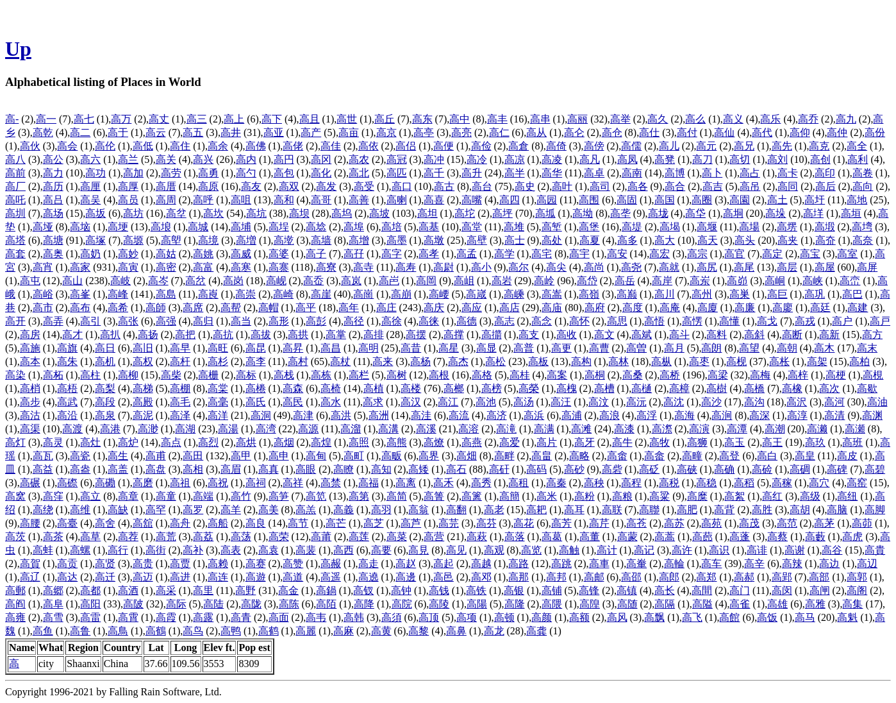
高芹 (599, 523)
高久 (657, 119)
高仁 (499, 132)
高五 (193, 132)
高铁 (476, 590)
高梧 (67, 388)
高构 (581, 361)
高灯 (15, 442)
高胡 (800, 509)
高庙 (552, 307)
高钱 (439, 590)
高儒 (631, 145)
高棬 (255, 388)
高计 (607, 550)
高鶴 (155, 630)
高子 (316, 253)
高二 (80, 132)
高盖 (118, 469)
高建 (857, 307)
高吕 (53, 199)
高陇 (251, 603)
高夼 (825, 240)
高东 (422, 119)
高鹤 (268, 630)
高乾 (43, 132)
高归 (203, 321)
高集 (852, 603)
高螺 (80, 550)
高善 (359, 199)
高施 (30, 348)
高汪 (561, 401)
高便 (443, 145)
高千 (434, 172)
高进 (180, 577)
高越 (481, 563)
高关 (166, 159)
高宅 (541, 253)
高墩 (434, 240)
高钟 (401, 590)
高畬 (617, 455)
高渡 (72, 428)
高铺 (552, 590)
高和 (284, 199)
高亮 (461, 132)
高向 (862, 186)
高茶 (53, 536)
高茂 (749, 523)
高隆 (514, 603)
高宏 (659, 253)
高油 (877, 401)
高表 (230, 550)
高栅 (208, 374)
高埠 (354, 226)
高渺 (148, 428)
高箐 (434, 496)
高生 (118, 455)
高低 (143, 145)
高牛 (622, 442)
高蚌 (43, 550)
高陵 (439, 603)
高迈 (143, 577)
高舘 (143, 523)
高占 (750, 172)
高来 (382, 361)
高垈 (695, 213)
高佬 (293, 145)
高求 (373, 401)
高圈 (702, 199)
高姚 (203, 253)
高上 (234, 119)
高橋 (754, 388)
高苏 (674, 523)
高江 (448, 401)
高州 (702, 294)
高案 (557, 374)
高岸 (662, 280)
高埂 (118, 226)
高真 (268, 469)
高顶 (429, 617)
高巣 (739, 294)
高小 (481, 267)
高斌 (641, 334)
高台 (482, 186)
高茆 (862, 523)
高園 (739, 199)
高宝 (810, 253)
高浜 (534, 415)
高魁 (847, 617)
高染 (15, 374)
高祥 (293, 482)
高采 (166, 590)
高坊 (133, 213)
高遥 (330, 577)
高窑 (857, 482)
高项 (466, 617)
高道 (293, 577)
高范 (787, 523)
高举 (620, 119)
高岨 (464, 280)
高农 (359, 159)
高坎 (213, 213)
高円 (284, 159)
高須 (391, 617)
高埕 (279, 226)
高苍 (636, 523)
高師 (155, 307)
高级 (810, 496)
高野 (245, 590)
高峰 (118, 294)
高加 (133, 172)
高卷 (862, 172)
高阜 (53, 603)
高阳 (90, 603)
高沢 (796, 401)
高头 (744, 240)
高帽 (268, 307)
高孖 (354, 253)
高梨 (105, 388)
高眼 (305, 469)
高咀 (241, 199)
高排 (373, 334)
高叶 (562, 186)
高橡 (792, 388)
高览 (531, 550)
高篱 (471, 496)
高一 (46, 119)
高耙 (536, 509)
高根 (439, 374)
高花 (523, 523)
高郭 (857, 577)
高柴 (171, 374)
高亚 (273, 132)
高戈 (767, 321)
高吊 (750, 186)
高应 (471, 307)
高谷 (832, 550)
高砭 (649, 469)
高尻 (707, 267)
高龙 (494, 630)
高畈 (391, 455)
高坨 (464, 213)
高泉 (105, 415)
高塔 (15, 240)
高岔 (195, 280)
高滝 (506, 428)
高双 (289, 186)
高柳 (128, 374)
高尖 (556, 267)
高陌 (326, 603)
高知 (381, 469)
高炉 (128, 442)
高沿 (67, 415)
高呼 (203, 199)
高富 (203, 267)
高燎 (434, 442)
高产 (311, 132)
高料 (716, 334)
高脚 (875, 509)
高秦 (556, 482)
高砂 (574, 469)
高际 (176, 603)
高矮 (418, 469)
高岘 (276, 280)
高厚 (128, 186)
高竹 (241, 496)
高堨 (670, 226)
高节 (298, 523)
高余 (218, 145)
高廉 (744, 307)
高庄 (386, 307)
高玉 (734, 442)
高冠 (396, 159)
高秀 (481, 482)
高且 (309, 119)
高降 (364, 603)
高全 (857, 145)
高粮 (622, 496)
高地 (857, 199)
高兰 (128, 159)
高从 (536, 132)
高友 (251, 186)
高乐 (770, 119)
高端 (203, 496)
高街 (155, 550)
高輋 (636, 563)
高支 (529, 334)
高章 (128, 496)
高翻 (456, 509)
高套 (15, 253)
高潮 (775, 428)
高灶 (90, 442)
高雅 (815, 603)
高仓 (612, 132)
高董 (589, 536)
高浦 (571, 415)
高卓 (594, 172)
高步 (30, 401)
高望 (749, 348)
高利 (857, 159)
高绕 (43, 509)
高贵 (143, 563)
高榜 (491, 388)
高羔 (305, 509)
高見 (418, 550)
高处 (552, 240)
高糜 (697, 496)
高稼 (782, 482)
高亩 (348, 132)
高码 (536, 469)
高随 (627, 603)
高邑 (443, 577)
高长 (664, 590)
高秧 (594, 482)
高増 (246, 240)
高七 (84, 119)
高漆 (624, 428)
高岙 (313, 280)
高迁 (105, 577)
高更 (561, 348)
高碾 (30, 482)
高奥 (53, 253)
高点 (171, 442)
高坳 (582, 213)
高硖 (687, 469)
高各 (637, 186)
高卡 (787, 172)
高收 (566, 334)
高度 (632, 307)
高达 (67, 577)
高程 (631, 482)
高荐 (128, 536)
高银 (514, 590)
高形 (279, 321)
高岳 (625, 280)
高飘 (654, 617)
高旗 (67, 348)
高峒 (775, 280)
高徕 (429, 321)
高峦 (850, 280)
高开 (15, 321)
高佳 (330, 145)
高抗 (223, 334)
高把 (185, 334)
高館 (729, 617)
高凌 (552, 159)
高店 (509, 307)
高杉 (218, 361)
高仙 (724, 132)
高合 (675, 186)
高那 (518, 577)
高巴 (852, 294)
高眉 (230, 469)
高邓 (481, 577)
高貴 (875, 550)
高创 (820, 159)
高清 (834, 415)
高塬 (133, 240)
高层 (787, 267)
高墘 (284, 240)
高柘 (53, 374)
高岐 (120, 280)
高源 (308, 428)
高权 (143, 361)
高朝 (787, 348)
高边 (829, 563)
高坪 (502, 213)
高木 (824, 348)
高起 (443, 563)
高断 (792, 334)
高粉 (584, 496)
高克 (819, 145)
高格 (482, 374)
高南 (632, 172)
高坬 (545, 213)
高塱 (171, 240)
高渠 (30, 428)
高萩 (477, 536)
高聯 (649, 509)
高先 (782, 145)
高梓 (798, 374)
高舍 (105, 523)
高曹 (599, 348)
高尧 (631, 267)
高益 (43, 469)
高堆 (514, 226)
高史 (525, 186)
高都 (90, 590)
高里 (203, 590)
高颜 (541, 617)
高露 (203, 617)
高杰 (458, 361)
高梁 (718, 374)
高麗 (305, 630)
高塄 (787, 226)
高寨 (279, 267)
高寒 (241, 267)
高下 (271, 119)
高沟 (754, 401)
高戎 (805, 321)
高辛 (754, 563)
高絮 (734, 496)
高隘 (702, 603)
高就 (669, 267)
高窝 (15, 496)
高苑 (711, 523)
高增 (359, 240)
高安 (617, 253)
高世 (346, 119)
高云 (155, 132)
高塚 (95, 240)
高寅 (128, 267)
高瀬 (855, 428)
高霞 (166, 617)
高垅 (658, 213)
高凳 (664, 159)
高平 (305, 307)
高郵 (15, 590)
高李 (255, 361)
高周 (166, 199)
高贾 (180, 563)
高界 (429, 455)
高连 (218, 577)
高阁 (857, 590)
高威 (241, 253)
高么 (695, 119)
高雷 (90, 617)
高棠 (218, 388)
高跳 (561, 563)
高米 (546, 496)
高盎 (80, 469)
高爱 (509, 442)
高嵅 (476, 294)
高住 (180, 145)
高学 (504, 253)
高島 (166, 294)
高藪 (815, 536)
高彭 (316, 321)
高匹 (396, 172)
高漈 (662, 428)
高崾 (439, 294)
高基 (429, 226)
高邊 (405, 577)
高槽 (604, 388)
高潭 (737, 428)
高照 (359, 442)
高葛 (552, 536)
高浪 (609, 415)
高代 (762, 132)
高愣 (692, 321)
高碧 (875, 469)
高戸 (880, 321)
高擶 (491, 334)
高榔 (454, 388)
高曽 (636, 348)
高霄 (128, 617)
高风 (617, 617)
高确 (724, 469)
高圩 (814, 199)
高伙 (30, 145)
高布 (80, 307)
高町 (354, 455)
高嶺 (589, 294)
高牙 (584, 442)
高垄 (620, 213)
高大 (664, 240)
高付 (687, 132)
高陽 (477, 603)
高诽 (757, 550)
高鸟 (193, 630)
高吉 (712, 186)
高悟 (654, 321)
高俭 (481, 145)
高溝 (388, 428)
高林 (618, 361)
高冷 (477, 159)
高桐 (595, 374)
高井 (230, 132)
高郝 (744, 577)
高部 (819, 577)
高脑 (837, 509)
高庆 (434, 307)
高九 (846, 119)
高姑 (166, 253)
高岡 (426, 280)
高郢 (782, 577)
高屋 (825, 267)
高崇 (245, 294)
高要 (381, 550)
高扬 (148, 334)
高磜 (67, 482)
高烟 (284, 442)
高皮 (847, 455)
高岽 (700, 280)
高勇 (208, 172)
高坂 (95, 213)
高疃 (692, 455)
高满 (544, 428)
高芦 (411, 523)
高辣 (792, 563)
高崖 (321, 294)
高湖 (185, 428)
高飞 (692, 617)
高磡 (105, 482)
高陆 (213, 603)
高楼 (411, 388)
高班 (852, 442)
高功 (95, 172)
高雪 (53, 617)
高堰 (707, 226)
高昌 (330, 348)
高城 (198, 226)
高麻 (343, 630)
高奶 (90, 253)
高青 (241, 617)
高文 (604, 334)
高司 (600, 186)
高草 (90, 536)
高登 (729, 455)
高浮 (646, 415)
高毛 (180, 401)
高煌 (321, 442)
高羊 (230, 509)
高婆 (279, 253)
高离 (405, 482)
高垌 (733, 213)
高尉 (443, 267)
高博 (675, 172)
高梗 (835, 374)
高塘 (53, 240)
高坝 (299, 213)
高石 (456, 469)
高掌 (336, 334)
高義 (343, 509)
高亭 (423, 132)
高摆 (416, 334)
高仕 (649, 132)
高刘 (777, 159)
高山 (72, 280)
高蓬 (739, 536)
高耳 (574, 509)
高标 (246, 374)
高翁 (418, 509)
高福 (368, 482)
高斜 (754, 334)
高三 (197, 119)
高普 (523, 348)
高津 (303, 415)
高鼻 (456, 630)
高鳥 (118, 630)
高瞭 (343, 469)
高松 (495, 361)
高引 (90, 321)
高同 (787, 186)
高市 (43, 307)
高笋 (279, 496)
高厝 (166, 186)
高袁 (268, 550)
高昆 (255, 348)
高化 (321, 172)
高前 (15, 172)
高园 (546, 199)
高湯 (228, 428)
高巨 (777, 294)
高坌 (176, 213)
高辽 (30, 577)
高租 (518, 482)
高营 (434, 536)
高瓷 (80, 455)
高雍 (15, 617)
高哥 (321, 199)
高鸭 (230, 630)
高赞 (293, 563)
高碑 (837, 469)
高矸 (499, 469)
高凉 (514, 159)
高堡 (589, 226)
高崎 (283, 294)
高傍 (594, 145)
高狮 (697, 442)
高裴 (305, 550)
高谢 (794, 550)
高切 (739, 159)
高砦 (612, 469)
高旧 (143, 348)
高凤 (627, 159)
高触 (569, 550)
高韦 (316, 617)
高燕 (471, 442)
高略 (579, 455)
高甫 (155, 455)
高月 (674, 348)
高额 (579, 617)
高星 (448, 348)
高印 (825, 172)
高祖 (180, 482)
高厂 (15, 186)
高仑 (574, 132)
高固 (627, 199)
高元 (706, 145)
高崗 (363, 294)
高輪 (674, 563)
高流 (459, 415)
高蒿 (664, 536)
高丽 (577, 119)
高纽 (847, 496)
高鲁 (80, 630)
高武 (67, 401)
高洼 (421, 415)
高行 (118, 550)
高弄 (53, 321)
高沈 (673, 401)
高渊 (872, 415)
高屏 (867, 267)
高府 (595, 307)
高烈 (208, 442)
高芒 (336, 523)
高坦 (427, 213)
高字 (391, 253)
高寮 (326, 267)
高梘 (873, 374)
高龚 (536, 630)
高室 (847, 253)
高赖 (218, 563)
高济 (496, 415)
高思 (617, 321)
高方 (872, 334)
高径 (354, 321)
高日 (105, 348)
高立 (90, 496)
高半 (514, 172)
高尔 (518, 267)
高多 (627, 240)
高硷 (762, 469)
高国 (664, 199)
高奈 (862, 240)
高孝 (429, 253)
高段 (105, 401)
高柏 (859, 361)
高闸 (819, 590)
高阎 (15, 603)
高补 (193, 550)
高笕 (316, 496)
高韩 (354, 617)
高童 (166, 496)
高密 (166, 267)
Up (18, 48)
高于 (118, 132)
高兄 (744, 145)
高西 (343, 550)
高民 (293, 401)
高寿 (405, 267)
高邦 (556, 577)
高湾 (266, 428)
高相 (193, 469)
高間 (702, 590)
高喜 (434, 199)
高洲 (379, 415)
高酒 (128, 590)
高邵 (631, 577)
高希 (118, 307)
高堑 (552, 226)
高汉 (411, 401)
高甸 (316, 455)
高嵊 (514, 294)
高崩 (401, 294)
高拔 (261, 334)
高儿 (669, 145)
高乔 (808, 119)
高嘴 (471, 199)
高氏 (255, 401)
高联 (612, 509)
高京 (386, 132)
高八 (15, 159)
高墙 (321, 240)
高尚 (594, 267)
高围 (589, 199)
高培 (391, 226)
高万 (121, 119)
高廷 (820, 307)
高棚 (180, 388)
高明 (368, 348)
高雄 (777, 603)
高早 (180, 348)
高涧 (721, 415)
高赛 (255, 563)
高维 (80, 509)
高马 (805, 617)
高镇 (627, 590)
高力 (53, 172)
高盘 (155, 469)
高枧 (736, 361)
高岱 (587, 280)
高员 (128, 199)
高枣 (699, 361)
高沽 (30, 415)
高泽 (180, 415)
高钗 (363, 590)
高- (12, 119)
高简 (396, 496)
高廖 (782, 307)
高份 (875, 132)
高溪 (426, 428)
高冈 (321, 159)
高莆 (321, 536)
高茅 (824, 523)
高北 (359, 172)
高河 (834, 401)
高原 (208, 186)
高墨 (396, 240)
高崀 (208, 294)
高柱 (90, 374)
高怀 (579, 321)
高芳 (561, 523)
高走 (368, 563)
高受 (364, 186)
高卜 (712, 172)
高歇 (867, 388)
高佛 (255, 145)
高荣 (279, 536)
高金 (288, 590)
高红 (772, 496)
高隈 (552, 603)
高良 (255, 523)
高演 (699, 428)
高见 (456, 550)
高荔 (203, 536)
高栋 (321, 374)
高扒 (110, 334)
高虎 (852, 536)
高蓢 (702, 536)
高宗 (697, 253)
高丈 (159, 119)
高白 (767, 455)
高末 (867, 348)
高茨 (15, 536)
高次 (829, 388)
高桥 (670, 374)
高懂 (729, 321)
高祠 (255, 482)
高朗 (711, 348)
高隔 (664, 603)
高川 (664, 294)
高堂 (471, 226)
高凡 (589, 159)
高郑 (706, 577)
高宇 (579, 253)
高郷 (53, 590)
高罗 (193, 509)
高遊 (255, 577)
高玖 (815, 442)
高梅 (760, 374)
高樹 (716, 388)
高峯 (80, 294)
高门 (739, 590)
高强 (166, 321)
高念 (541, 321)
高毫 (218, 401)
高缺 (118, 509)
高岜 (389, 280)
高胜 (762, 509)
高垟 (813, 213)
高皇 (805, 455)
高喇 (396, 199)
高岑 (158, 280)
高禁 (330, 482)
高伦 (105, 145)
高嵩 (552, 294)
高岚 (351, 280)
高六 (90, 159)
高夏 (589, 240)
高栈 (284, 374)
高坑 (256, 213)
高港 (110, 428)
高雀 (739, 603)
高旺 (218, 348)
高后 (825, 186)
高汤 (523, 401)
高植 (373, 388)
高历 (53, 186)
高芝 (373, 523)
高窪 (53, 496)
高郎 (669, 577)
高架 (817, 361)
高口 (402, 186)
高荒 (166, 536)
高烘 (246, 442)
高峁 (737, 280)
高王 (772, 442)
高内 (246, 159)
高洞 (261, 415)
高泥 (143, 415)
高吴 (90, 199)
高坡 (379, 213)
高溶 (468, 428)
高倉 (518, 145)
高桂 (520, 374)
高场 (53, 213)
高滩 (581, 428)
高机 (105, 361)
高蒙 (627, 536)
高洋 (218, 415)
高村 (298, 361)
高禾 (443, 482)
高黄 (381, 630)
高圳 (15, 213)
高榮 (529, 388)
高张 (128, 321)
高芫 (448, 523)
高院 (402, 603)
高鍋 (326, 590)
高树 (396, 374)
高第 (359, 496)
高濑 (817, 428)
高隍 (589, 603)
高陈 (289, 603)
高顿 (504, 617)
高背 (724, 509)
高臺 (67, 523)
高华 (552, 172)
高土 (777, 199)
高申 (279, 455)
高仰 (800, 132)
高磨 (143, 482)
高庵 (670, 307)
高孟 (466, 253)
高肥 (687, 509)
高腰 (30, 523)
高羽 (381, 509)
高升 (471, 172)
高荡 (241, 536)
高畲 (654, 455)
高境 (208, 240)
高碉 (800, 469)
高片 (546, 442)
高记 (644, 550)
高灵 (53, 442)
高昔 (411, 348)
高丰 (497, 119)
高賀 (30, 563)
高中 (459, 119)
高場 (749, 226)
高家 (80, 267)
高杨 (420, 361)
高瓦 (43, 455)
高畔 (504, 455)
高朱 (67, 361)
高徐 (391, 321)
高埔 (241, 226)
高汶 (598, 401)
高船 (218, 523)
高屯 (30, 280)
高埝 (316, 226)
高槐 (566, 388)
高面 (279, 617)
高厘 (90, 186)
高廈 (707, 307)
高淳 (797, 415)
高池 (486, 401)
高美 (268, 509)
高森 (293, 388)
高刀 (702, 159)
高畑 (466, 455)
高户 (842, 321)
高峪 (43, 294)
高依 (368, 145)
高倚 (556, 145)
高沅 (636, 401)
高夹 (787, 240)
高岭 (544, 280)
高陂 (133, 603)
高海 (684, 415)
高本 (30, 361)
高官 (734, 253)
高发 (326, 186)
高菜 (396, 536)
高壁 (477, 240)
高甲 (241, 455)
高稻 (744, 482)
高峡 (812, 280)
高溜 (350, 428)
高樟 (679, 388)
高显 (486, 348)
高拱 (298, 334)
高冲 (434, 159)
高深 (759, 415)
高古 (444, 186)
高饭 (767, 617)
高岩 (502, 280)
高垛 (775, 213)
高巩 (814, 294)
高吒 (15, 199)
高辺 (867, 563)
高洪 (341, 415)
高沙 (711, 401)
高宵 (43, 267)
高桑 (632, 374)
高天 (707, 240)
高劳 (171, 172)
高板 (538, 361)
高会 (67, 145)
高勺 (246, 172)
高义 (733, 119)
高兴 (203, 159)
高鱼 (43, 630)
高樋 (641, 388)
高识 (719, 550)
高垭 (43, 226)
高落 (514, 536)
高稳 (706, 482)
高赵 (405, 563)
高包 (284, 172)
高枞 (661, 361)
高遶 (368, 577)
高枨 (779, 361)
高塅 (825, 226)
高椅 (330, 388)
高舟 (180, 523)
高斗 (679, 334)
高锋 (589, 590)
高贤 (105, 563)
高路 (518, 563)
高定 (772, 253)
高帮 (230, 307)
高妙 (128, 253)
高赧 (330, 563)
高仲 (837, 132)
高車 (599, 563)
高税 (669, 482)
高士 (514, 240)
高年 (348, 307)
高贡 (67, 563)
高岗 (233, 280)
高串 (540, 119)
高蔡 (777, 536)
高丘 (384, 119)
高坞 (341, 213)
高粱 (659, 496)
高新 (829, 334)
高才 (72, 334)
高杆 (180, 361)
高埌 (161, 226)
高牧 (659, 442)
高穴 (819, 482)
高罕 (155, 509)
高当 (241, 321)
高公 (53, 159)
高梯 (143, 388)
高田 (193, 455)
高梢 (30, 388)
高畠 (541, 455)
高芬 (486, 523)
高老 (494, 509)
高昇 (293, 348)
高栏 (359, 374)
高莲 (359, 536)
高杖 (340, 361)
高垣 (851, 213)
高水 (330, 401)
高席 (193, 307)
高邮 (594, 577)
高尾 (744, 267)
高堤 (632, 226)
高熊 (396, 442)
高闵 (782, 590)
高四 (509, 199)
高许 (682, 550)
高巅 (627, 294)
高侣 (405, 145)
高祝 (218, 482)
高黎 (418, 630)
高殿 (143, 401)
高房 (30, 334)
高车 (711, 563)
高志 (504, 321)
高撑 (454, 334)
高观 (494, 550)
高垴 (80, 226)
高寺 (363, 267)
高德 (466, 321)
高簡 (509, 496)
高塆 (862, 226)
